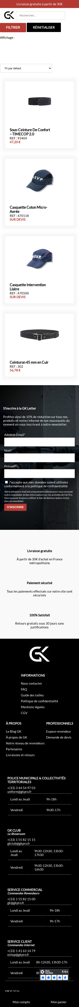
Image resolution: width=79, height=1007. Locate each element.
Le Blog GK (13, 731)
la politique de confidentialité (47, 486)
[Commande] (26, 68)
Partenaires (14, 749)
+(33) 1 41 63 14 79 (21, 951)
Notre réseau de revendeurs (25, 743)
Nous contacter (31, 683)
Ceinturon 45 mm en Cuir (29, 362)
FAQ (24, 689)
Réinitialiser (44, 27)
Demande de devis (58, 737)
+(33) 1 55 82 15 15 (21, 839)
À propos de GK (16, 737)
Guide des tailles (32, 695)
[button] (71, 16)
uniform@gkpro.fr (19, 791)
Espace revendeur (58, 731)
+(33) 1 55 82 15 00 (21, 899)
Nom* (8, 450)
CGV (24, 713)
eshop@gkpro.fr (18, 954)
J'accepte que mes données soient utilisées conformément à (36, 484)
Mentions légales (33, 707)
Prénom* (10, 466)
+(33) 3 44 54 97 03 (21, 788)
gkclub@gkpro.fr (18, 843)
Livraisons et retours (20, 755)
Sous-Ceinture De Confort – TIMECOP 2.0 (30, 132)
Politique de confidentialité (39, 701)
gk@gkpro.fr (15, 903)
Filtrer (13, 27)
